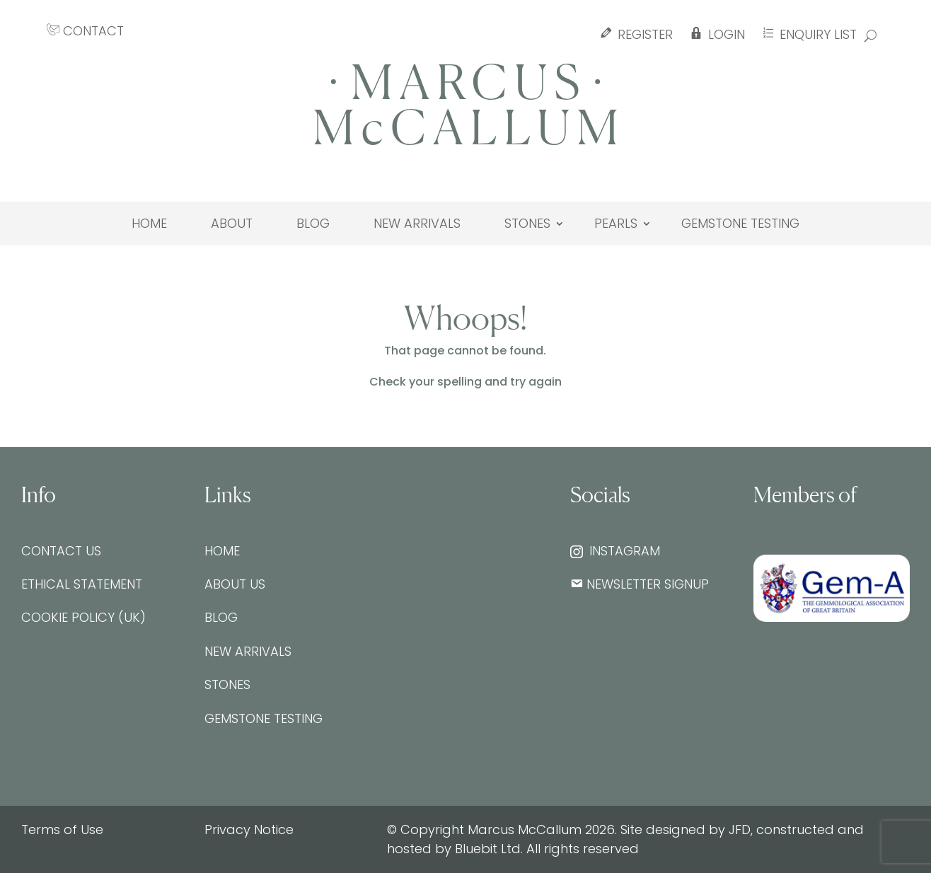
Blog (313, 224)
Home (149, 224)
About (232, 224)
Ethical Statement (81, 584)
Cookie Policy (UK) (83, 617)
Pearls (615, 224)
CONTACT (85, 31)
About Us (234, 584)
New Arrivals (417, 224)
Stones (527, 224)
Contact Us (61, 551)
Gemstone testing (740, 224)
